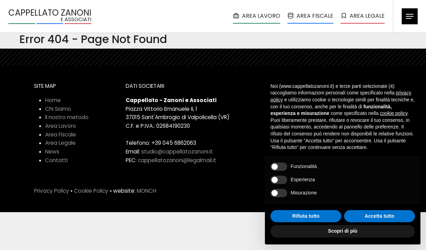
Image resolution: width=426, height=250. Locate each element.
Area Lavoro (60, 126)
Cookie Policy (91, 190)
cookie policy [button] (393, 113)
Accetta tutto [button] (379, 216)
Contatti (56, 160)
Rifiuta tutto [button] (306, 216)
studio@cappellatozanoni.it (177, 151)
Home (53, 100)
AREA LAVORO (256, 16)
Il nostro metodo (67, 117)
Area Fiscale (60, 134)
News (52, 151)
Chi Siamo (58, 108)
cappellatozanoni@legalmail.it (177, 160)
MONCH (146, 190)
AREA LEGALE (363, 16)
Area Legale (60, 143)
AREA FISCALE (310, 16)
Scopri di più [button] (343, 231)
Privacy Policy (51, 190)
